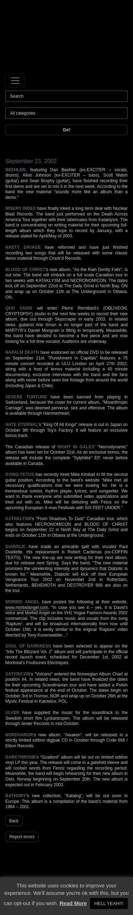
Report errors (22, 836)
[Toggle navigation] (15, 81)
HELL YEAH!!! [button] (108, 903)
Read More (73, 903)
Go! (66, 129)
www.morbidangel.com (26, 607)
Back (14, 820)
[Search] (66, 96)
